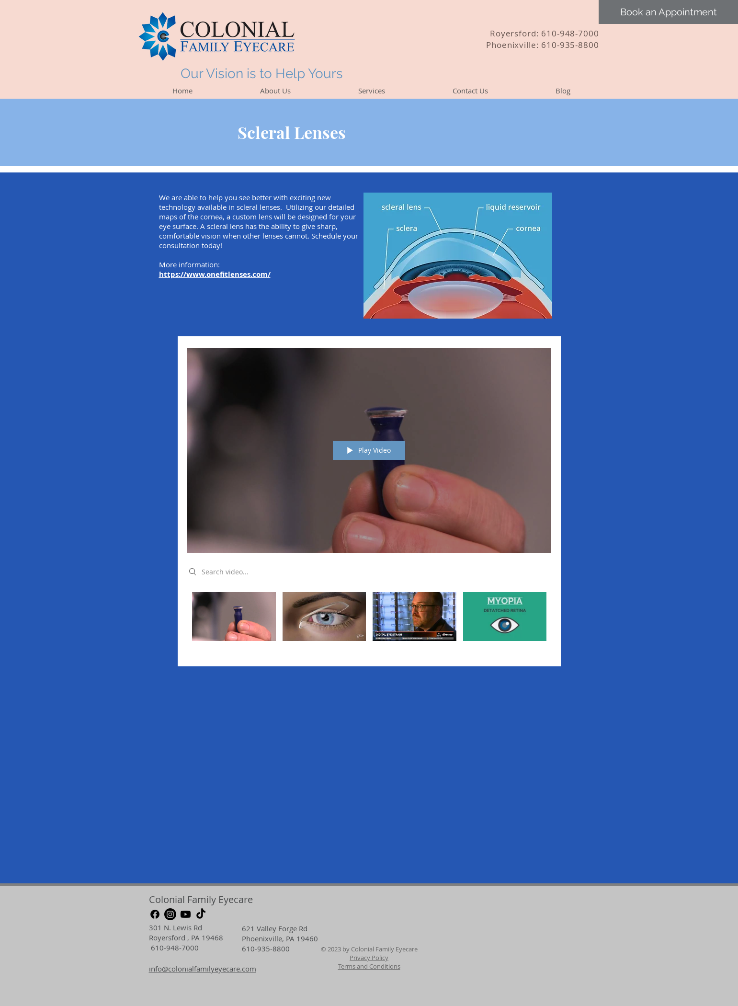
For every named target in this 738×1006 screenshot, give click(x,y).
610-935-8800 (570, 44)
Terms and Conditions (369, 966)
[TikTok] (201, 914)
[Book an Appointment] (668, 12)
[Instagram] (170, 914)
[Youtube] (186, 914)
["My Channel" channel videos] (369, 622)
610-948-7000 (570, 33)
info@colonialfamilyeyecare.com (202, 968)
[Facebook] (155, 914)
